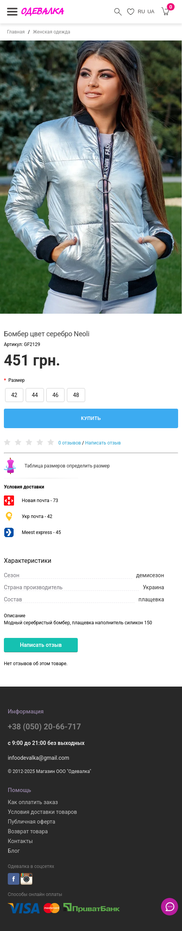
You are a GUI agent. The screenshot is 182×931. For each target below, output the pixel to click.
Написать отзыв (103, 443)
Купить (91, 418)
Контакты (20, 841)
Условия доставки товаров (42, 812)
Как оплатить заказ (33, 802)
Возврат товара (28, 831)
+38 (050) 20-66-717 (44, 726)
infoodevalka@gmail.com (38, 758)
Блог (14, 851)
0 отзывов (69, 443)
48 (76, 395)
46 (55, 395)
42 (14, 395)
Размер (16, 380)
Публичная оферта (31, 822)
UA (150, 11)
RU (141, 11)
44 (35, 395)
